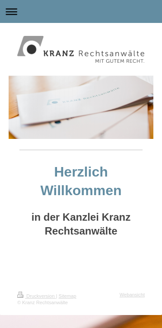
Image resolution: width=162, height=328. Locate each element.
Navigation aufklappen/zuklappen (81, 11)
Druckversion (36, 296)
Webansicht (132, 294)
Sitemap (67, 296)
